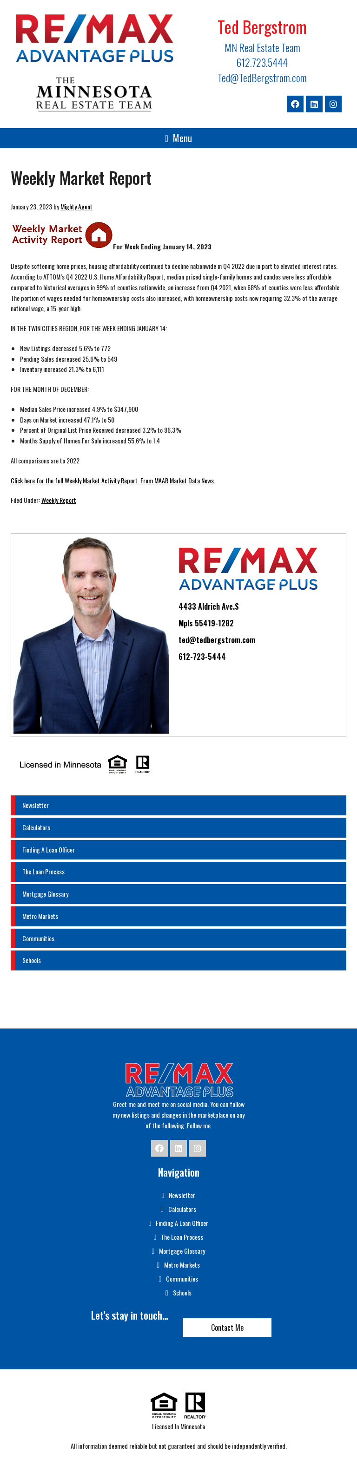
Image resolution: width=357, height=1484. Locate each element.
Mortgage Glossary (45, 893)
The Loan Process (43, 871)
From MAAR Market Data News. (177, 480)
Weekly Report (58, 500)
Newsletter (35, 805)
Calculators (36, 827)
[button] (178, 138)
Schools (31, 960)
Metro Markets (40, 916)
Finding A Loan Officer (48, 849)
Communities (38, 938)
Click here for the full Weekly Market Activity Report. (75, 480)
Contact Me (227, 1327)
